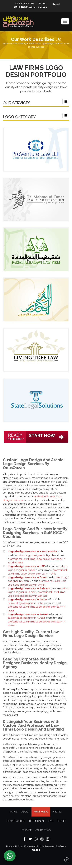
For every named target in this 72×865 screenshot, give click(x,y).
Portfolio (40, 811)
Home (13, 811)
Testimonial (37, 821)
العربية (56, 3)
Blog (42, 3)
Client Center (25, 3)
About (25, 811)
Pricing (57, 811)
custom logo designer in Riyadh (35, 555)
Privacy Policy (14, 846)
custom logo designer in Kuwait (26, 617)
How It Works (16, 821)
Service (27, 830)
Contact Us (43, 830)
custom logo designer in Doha (25, 602)
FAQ (50, 821)
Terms (61, 821)
